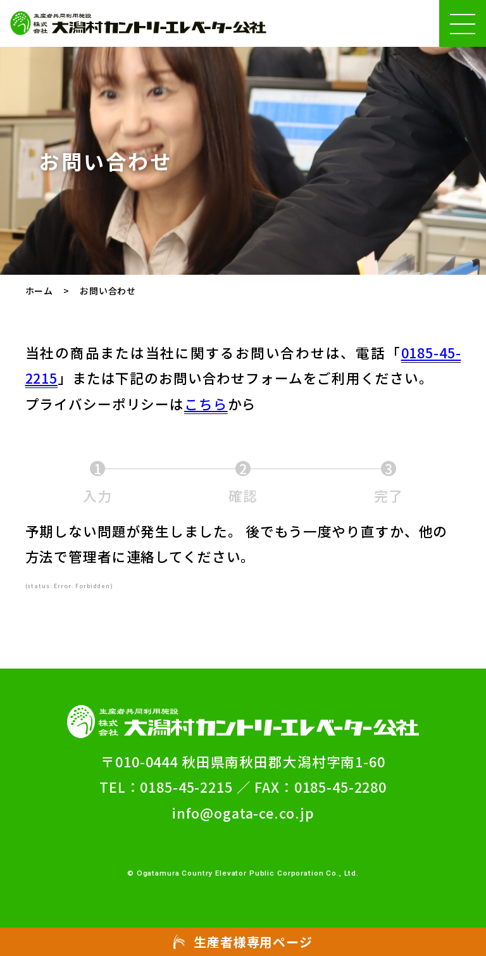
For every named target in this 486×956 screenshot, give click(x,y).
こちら (206, 403)
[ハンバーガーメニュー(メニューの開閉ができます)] (462, 23)
